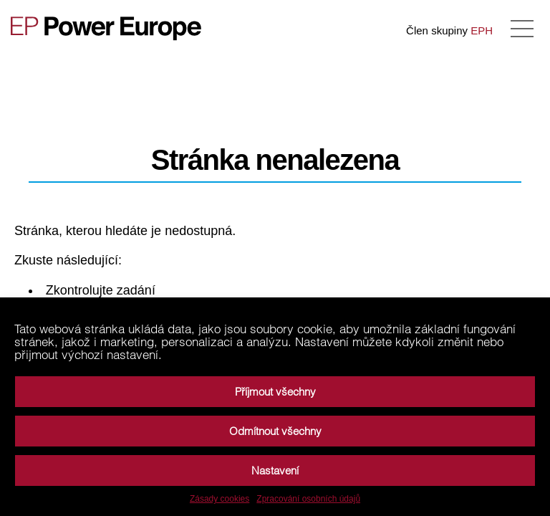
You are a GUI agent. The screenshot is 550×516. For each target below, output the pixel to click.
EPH (482, 30)
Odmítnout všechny (275, 431)
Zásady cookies (219, 499)
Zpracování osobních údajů (308, 499)
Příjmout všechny (275, 391)
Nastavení (275, 470)
